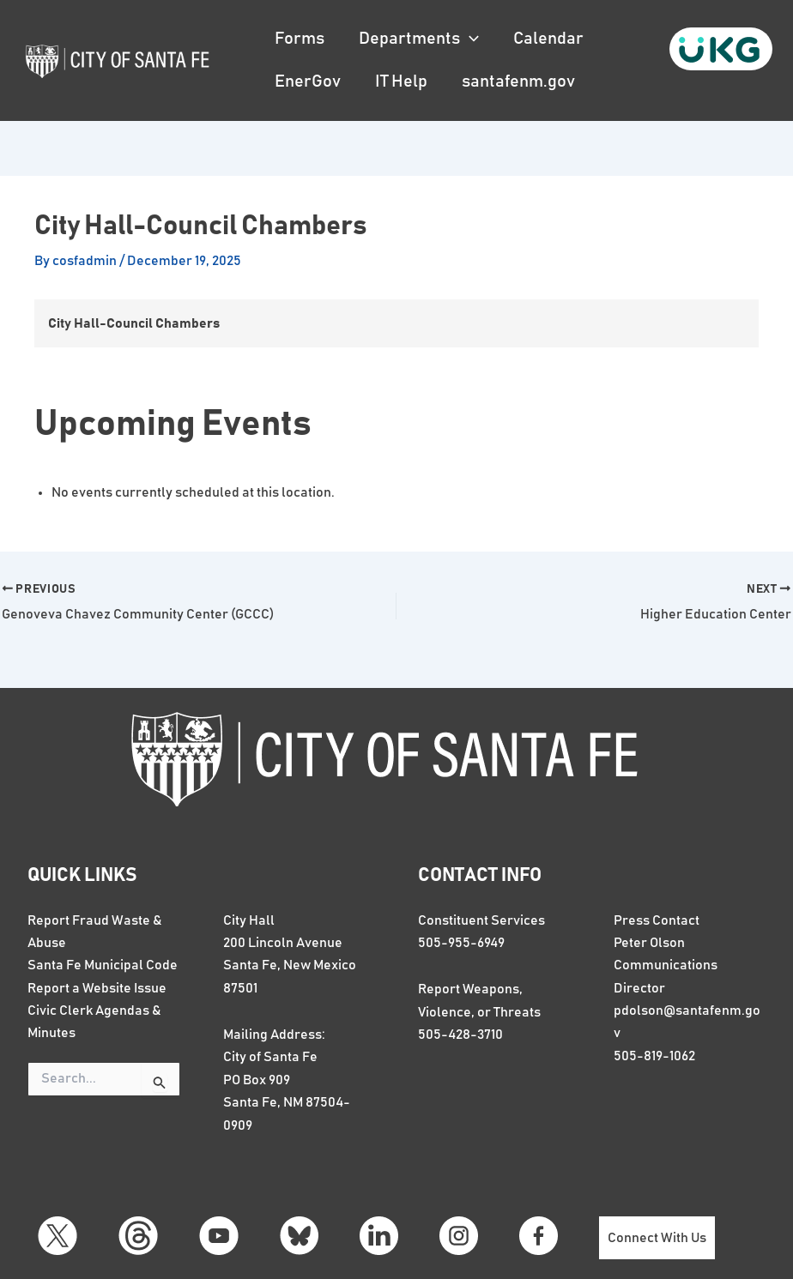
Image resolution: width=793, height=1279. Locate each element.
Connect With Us (657, 1238)
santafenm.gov (518, 81)
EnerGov (308, 81)
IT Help (401, 81)
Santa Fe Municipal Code (102, 965)
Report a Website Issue (96, 988)
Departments (419, 38)
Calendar (548, 38)
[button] (469, 38)
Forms (299, 38)
